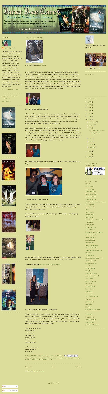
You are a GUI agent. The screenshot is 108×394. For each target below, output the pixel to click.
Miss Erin (88, 253)
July (91, 128)
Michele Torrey (90, 255)
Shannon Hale (90, 217)
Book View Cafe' (91, 317)
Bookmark (89, 314)
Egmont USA (76, 358)
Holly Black (89, 291)
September (93, 122)
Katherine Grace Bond (92, 276)
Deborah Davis (90, 302)
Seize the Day (90, 224)
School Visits (5, 99)
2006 (89, 157)
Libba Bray (89, 271)
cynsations (89, 304)
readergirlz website (91, 235)
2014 (89, 105)
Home (54, 367)
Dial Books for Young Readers (59, 358)
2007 (89, 154)
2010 (89, 116)
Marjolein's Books (91, 260)
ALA (32, 358)
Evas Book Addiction (92, 296)
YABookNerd (90, 186)
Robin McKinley (90, 230)
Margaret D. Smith (91, 263)
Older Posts (78, 367)
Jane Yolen (89, 283)
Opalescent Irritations (92, 248)
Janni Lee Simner (91, 281)
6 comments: (58, 355)
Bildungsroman (90, 322)
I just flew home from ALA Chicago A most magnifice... (97, 133)
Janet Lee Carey (10, 48)
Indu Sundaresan (90, 289)
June (91, 138)
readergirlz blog (90, 240)
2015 (89, 102)
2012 (89, 111)
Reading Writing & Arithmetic (94, 232)
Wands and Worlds (91, 197)
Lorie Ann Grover (91, 266)
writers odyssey (90, 189)
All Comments (9, 390)
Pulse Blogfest (90, 242)
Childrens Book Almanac (93, 309)
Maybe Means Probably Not (94, 258)
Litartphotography (91, 268)
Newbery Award (31, 359)
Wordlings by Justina (92, 194)
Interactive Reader (91, 286)
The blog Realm (90, 204)
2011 (89, 113)
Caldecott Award (40, 358)
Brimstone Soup (90, 312)
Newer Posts (29, 367)
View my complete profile (11, 89)
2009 (89, 119)
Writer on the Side (91, 191)
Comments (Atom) (38, 371)
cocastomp (89, 307)
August (92, 125)
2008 (89, 151)
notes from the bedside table (94, 250)
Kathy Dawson (54, 81)
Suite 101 (88, 209)
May (91, 141)
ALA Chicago (42, 65)
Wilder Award (43, 359)
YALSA (50, 128)
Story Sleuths (89, 212)
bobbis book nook (91, 320)
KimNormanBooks (91, 273)
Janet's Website (6, 101)
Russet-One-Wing (91, 227)
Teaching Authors (91, 207)
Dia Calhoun (89, 299)
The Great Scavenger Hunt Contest (96, 202)
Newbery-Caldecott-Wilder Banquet (50, 264)
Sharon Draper (90, 215)
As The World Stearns (92, 325)
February (92, 147)
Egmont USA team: (67, 77)
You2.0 (88, 184)
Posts (5, 386)
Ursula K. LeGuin (91, 199)
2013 (89, 108)
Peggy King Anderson (92, 245)
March (92, 144)
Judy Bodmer (89, 278)
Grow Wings (89, 294)
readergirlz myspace (91, 237)
